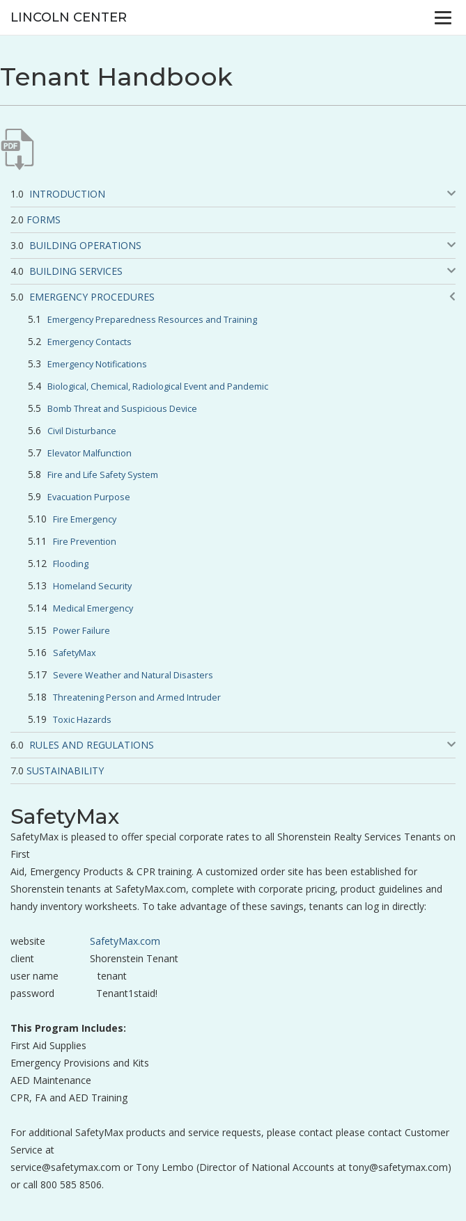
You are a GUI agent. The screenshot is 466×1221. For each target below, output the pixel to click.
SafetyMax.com (125, 941)
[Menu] (443, 17)
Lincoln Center (68, 17)
